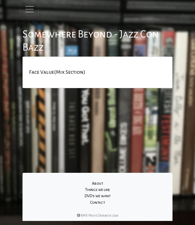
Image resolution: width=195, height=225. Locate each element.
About (97, 183)
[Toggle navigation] (29, 9)
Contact (97, 202)
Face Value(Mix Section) (57, 72)
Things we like (97, 190)
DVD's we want (98, 196)
